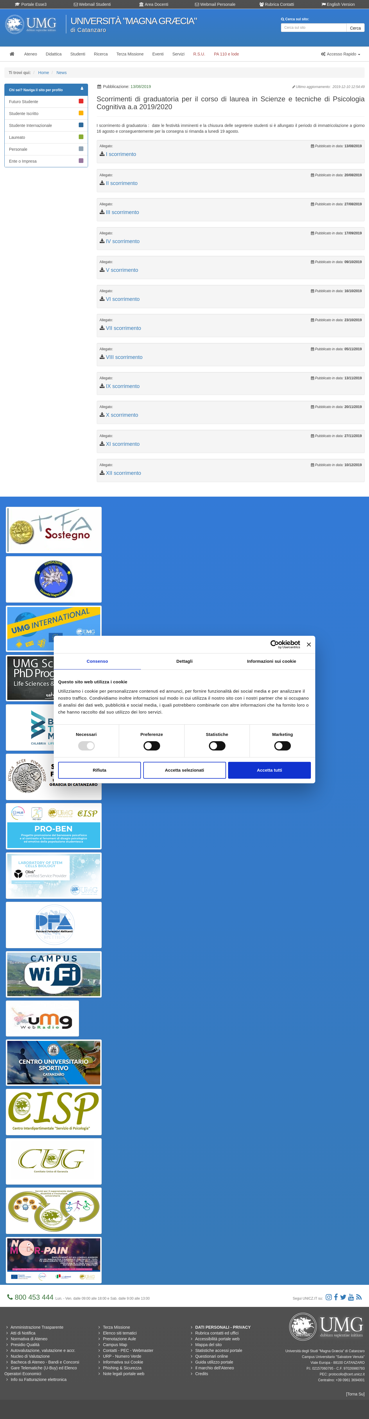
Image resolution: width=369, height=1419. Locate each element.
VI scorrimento (123, 299)
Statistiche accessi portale (218, 1350)
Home (43, 72)
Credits (201, 1373)
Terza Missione (116, 1327)
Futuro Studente (46, 101)
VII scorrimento (123, 328)
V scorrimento (122, 270)
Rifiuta (99, 770)
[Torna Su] (355, 1394)
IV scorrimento (123, 241)
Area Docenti (153, 4)
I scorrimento (121, 154)
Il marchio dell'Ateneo (214, 1368)
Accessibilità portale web (217, 1339)
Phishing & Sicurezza (122, 1368)
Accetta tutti (269, 770)
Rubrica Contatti (276, 4)
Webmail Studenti (92, 4)
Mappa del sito (208, 1344)
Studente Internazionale (46, 125)
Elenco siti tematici (120, 1333)
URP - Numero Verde (122, 1356)
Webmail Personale (215, 4)
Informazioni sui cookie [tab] (271, 661)
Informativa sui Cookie (123, 1362)
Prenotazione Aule (119, 1339)
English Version (338, 4)
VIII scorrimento (124, 357)
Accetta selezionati (184, 770)
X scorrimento (122, 415)
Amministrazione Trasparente (36, 1327)
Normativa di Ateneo (29, 1339)
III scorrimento (122, 212)
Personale (46, 149)
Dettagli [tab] (184, 661)
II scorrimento (122, 183)
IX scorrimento (123, 386)
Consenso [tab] (97, 661)
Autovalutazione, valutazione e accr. (42, 1350)
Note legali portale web (123, 1373)
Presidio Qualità (25, 1344)
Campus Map (115, 1344)
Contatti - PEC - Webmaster (128, 1350)
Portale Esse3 (30, 4)
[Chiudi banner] (309, 644)
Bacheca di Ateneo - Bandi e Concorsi (45, 1362)
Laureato (46, 137)
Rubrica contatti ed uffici (217, 1333)
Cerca (355, 28)
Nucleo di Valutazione (30, 1356)
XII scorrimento (123, 473)
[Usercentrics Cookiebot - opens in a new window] (274, 644)
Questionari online (211, 1356)
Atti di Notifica (22, 1333)
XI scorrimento (123, 444)
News (61, 72)
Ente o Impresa (46, 161)
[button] (340, 54)
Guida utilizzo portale (214, 1362)
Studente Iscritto (46, 113)
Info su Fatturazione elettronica (39, 1379)
